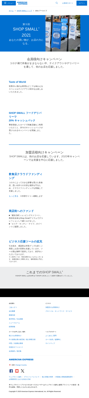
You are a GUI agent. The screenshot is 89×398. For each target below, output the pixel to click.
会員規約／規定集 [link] (15, 351)
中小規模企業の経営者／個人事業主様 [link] (22, 339)
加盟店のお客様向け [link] (52, 307)
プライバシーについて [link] (31, 377)
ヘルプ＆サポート (50, 331)
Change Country (21, 365)
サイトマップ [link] (50, 343)
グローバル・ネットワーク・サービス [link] (58, 311)
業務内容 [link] (12, 315)
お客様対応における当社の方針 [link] (20, 379)
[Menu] (9, 3)
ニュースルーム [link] (14, 323)
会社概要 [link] (12, 311)
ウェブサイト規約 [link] (15, 377)
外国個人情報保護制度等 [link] (64, 377)
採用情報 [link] (12, 327)
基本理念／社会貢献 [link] (16, 319)
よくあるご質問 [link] (50, 336)
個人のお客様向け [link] (15, 336)
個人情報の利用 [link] (47, 377)
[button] (9, 3)
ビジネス (48, 303)
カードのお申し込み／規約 (17, 331)
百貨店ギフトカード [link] (16, 347)
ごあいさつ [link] (13, 307)
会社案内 (11, 303)
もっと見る (13, 196)
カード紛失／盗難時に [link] (53, 339)
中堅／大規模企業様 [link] (16, 343)
